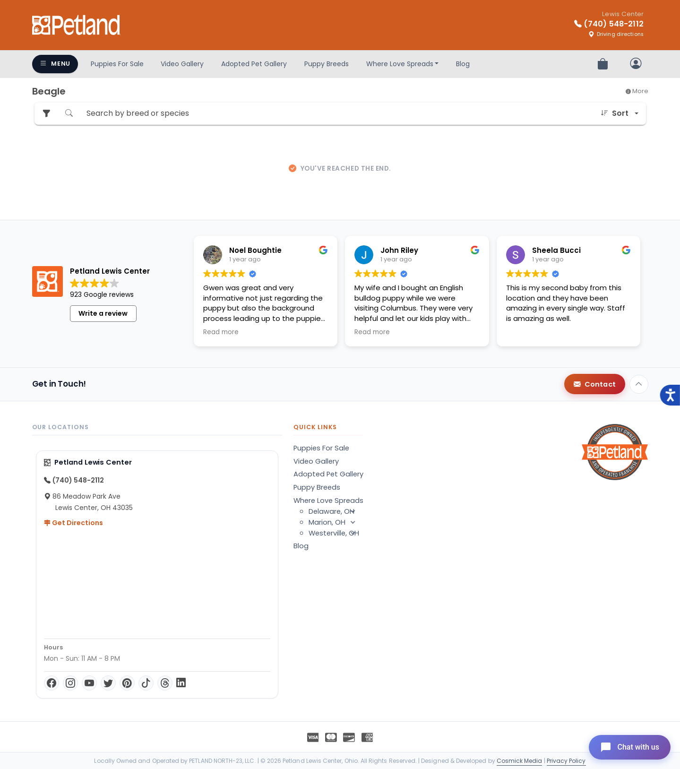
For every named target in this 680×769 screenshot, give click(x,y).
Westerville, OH (336, 533)
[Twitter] (108, 683)
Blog (463, 64)
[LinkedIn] (181, 683)
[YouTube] (89, 683)
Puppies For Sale (117, 64)
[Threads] (164, 683)
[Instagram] (70, 683)
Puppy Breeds (326, 64)
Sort (614, 113)
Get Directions (73, 522)
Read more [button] (221, 332)
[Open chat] (630, 747)
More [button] (637, 90)
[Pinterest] (127, 683)
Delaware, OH (336, 511)
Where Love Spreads (399, 64)
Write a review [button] (103, 313)
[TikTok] (146, 683)
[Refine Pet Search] (46, 114)
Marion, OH (336, 522)
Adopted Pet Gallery (254, 64)
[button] (353, 511)
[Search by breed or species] (337, 114)
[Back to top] (638, 384)
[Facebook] (51, 683)
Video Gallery (182, 64)
